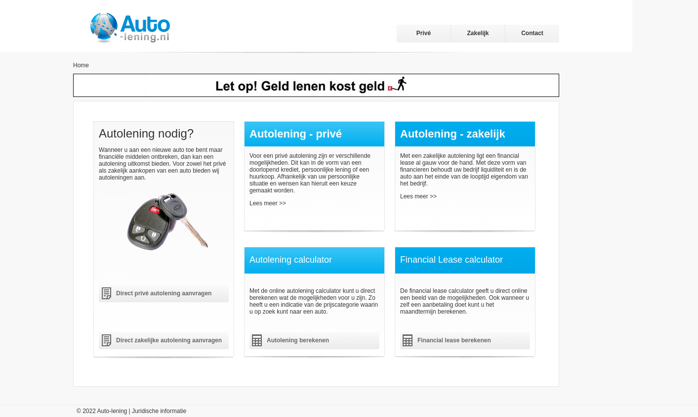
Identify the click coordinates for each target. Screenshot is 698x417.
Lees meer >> (267, 203)
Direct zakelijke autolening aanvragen (169, 340)
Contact (532, 33)
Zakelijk (478, 33)
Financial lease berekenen (454, 340)
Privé (423, 33)
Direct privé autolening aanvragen (163, 293)
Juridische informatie (159, 411)
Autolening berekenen (298, 340)
